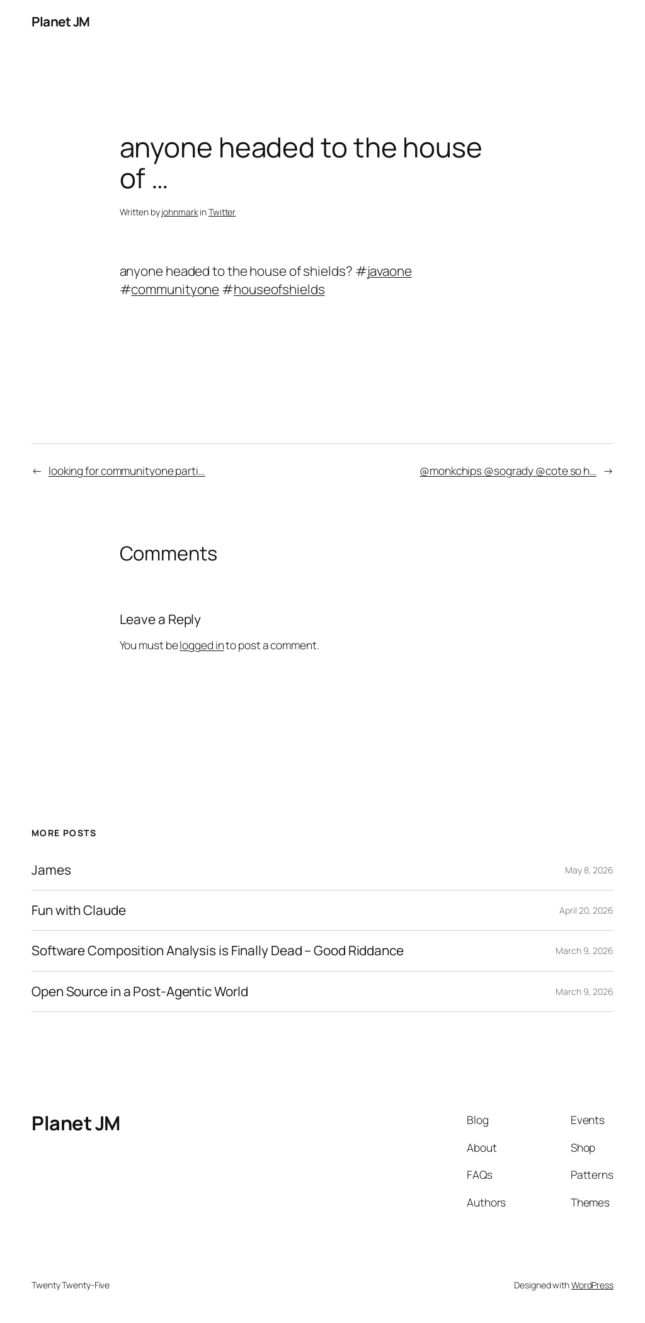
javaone (389, 271)
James (51, 870)
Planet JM (60, 21)
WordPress (592, 1285)
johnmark (179, 212)
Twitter (222, 212)
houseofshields (279, 289)
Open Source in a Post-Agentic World (139, 991)
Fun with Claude (78, 910)
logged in (202, 644)
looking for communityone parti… (127, 470)
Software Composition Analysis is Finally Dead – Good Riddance (217, 950)
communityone (175, 289)
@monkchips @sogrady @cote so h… (508, 470)
